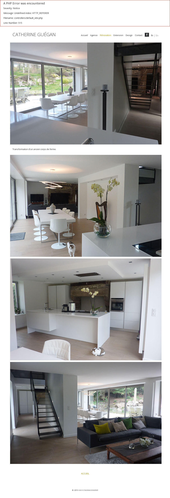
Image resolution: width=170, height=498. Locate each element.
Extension (118, 35)
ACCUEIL (85, 473)
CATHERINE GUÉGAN (34, 35)
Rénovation (105, 35)
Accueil (84, 35)
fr (152, 35)
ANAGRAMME (92, 490)
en (157, 35)
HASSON (82, 490)
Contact (138, 35)
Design (129, 35)
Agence (94, 35)
